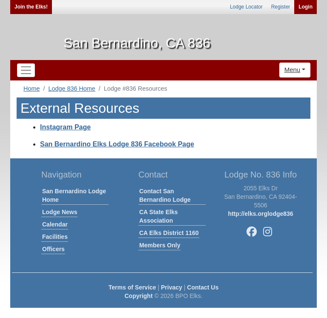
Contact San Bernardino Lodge (165, 195)
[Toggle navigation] (26, 70)
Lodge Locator (246, 7)
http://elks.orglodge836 (260, 213)
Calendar (55, 224)
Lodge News (59, 212)
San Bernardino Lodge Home (74, 195)
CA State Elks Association (158, 216)
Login (305, 7)
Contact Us (202, 287)
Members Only (159, 245)
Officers (53, 249)
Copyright (138, 295)
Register (280, 7)
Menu (292, 69)
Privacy (171, 287)
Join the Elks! (31, 7)
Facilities (55, 236)
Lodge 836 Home (71, 88)
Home (31, 88)
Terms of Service (132, 287)
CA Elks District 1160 (169, 232)
